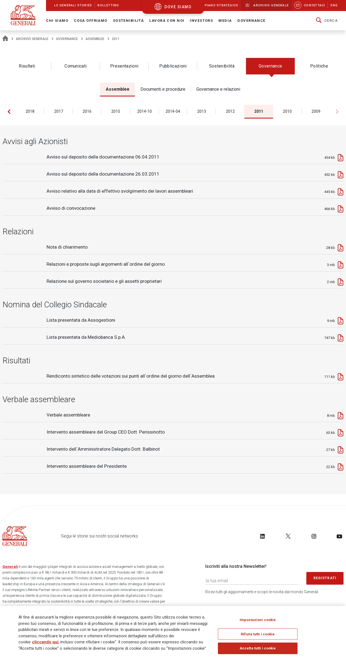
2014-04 (173, 111)
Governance (67, 39)
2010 (287, 111)
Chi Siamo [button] (57, 20)
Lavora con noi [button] (166, 20)
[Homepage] (5, 39)
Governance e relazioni (218, 89)
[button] (327, 20)
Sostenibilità (221, 66)
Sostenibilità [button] (128, 20)
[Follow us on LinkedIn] (262, 536)
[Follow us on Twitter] (288, 536)
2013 (201, 111)
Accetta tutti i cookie (258, 650)
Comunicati (75, 66)
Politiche (319, 66)
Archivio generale (32, 39)
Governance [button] (251, 20)
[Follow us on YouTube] (339, 536)
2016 (87, 111)
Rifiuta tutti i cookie (258, 635)
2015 (115, 111)
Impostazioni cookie (258, 621)
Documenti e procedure (162, 89)
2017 (58, 111)
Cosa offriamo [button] (90, 20)
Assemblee (94, 39)
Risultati (27, 66)
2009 (316, 111)
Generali (10, 567)
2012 (230, 111)
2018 (30, 111)
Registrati (325, 578)
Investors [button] (201, 20)
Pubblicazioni (172, 66)
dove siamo (177, 7)
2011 (258, 111)
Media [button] (225, 20)
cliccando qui (45, 643)
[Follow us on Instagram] (314, 536)
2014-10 (144, 111)
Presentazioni (124, 66)
